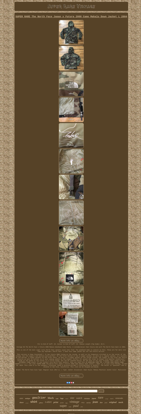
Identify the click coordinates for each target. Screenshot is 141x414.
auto (21, 398)
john (82, 406)
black (51, 398)
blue (67, 403)
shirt (33, 401)
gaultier (39, 397)
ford (106, 402)
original (113, 402)
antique (27, 398)
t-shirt (48, 402)
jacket (62, 402)
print (55, 402)
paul (76, 405)
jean (95, 401)
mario (111, 398)
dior (101, 402)
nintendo (119, 398)
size (72, 397)
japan (94, 398)
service (88, 402)
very (83, 402)
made (70, 406)
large (106, 398)
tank (57, 398)
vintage (74, 401)
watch (79, 398)
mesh (120, 402)
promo (27, 403)
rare (100, 397)
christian (87, 398)
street (66, 398)
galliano (41, 402)
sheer (21, 402)
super (63, 405)
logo (61, 398)
